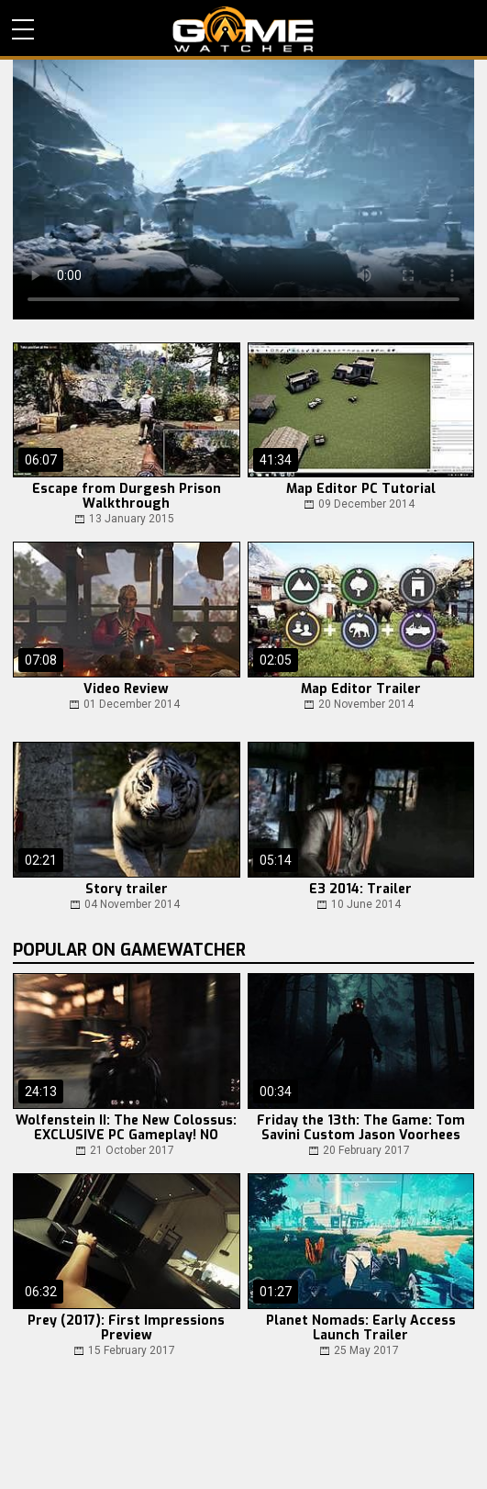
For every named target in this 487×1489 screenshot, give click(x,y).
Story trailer (126, 889)
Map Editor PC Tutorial (361, 489)
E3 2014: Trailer (360, 889)
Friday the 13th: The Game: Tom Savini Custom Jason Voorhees (361, 1128)
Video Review (126, 689)
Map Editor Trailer (361, 689)
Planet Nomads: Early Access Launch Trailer (361, 1328)
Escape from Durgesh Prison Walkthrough (126, 496)
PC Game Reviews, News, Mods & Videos (243, 29)
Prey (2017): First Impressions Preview (126, 1328)
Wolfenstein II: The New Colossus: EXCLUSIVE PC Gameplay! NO (126, 1128)
